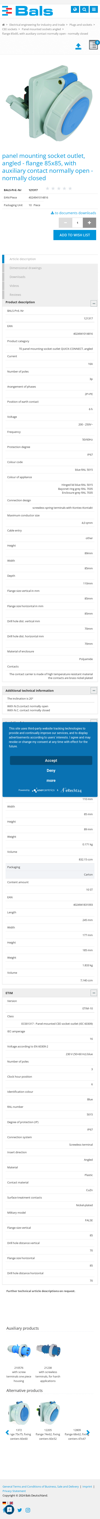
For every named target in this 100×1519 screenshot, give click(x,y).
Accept (51, 760)
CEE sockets (9, 29)
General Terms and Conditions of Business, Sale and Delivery (41, 1486)
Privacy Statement (14, 1491)
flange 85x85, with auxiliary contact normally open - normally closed (45, 33)
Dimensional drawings (26, 268)
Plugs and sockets (80, 25)
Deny (51, 770)
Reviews (15, 295)
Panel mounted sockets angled (41, 29)
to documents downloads (73, 213)
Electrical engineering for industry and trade (37, 25)
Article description (23, 259)
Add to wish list (75, 235)
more (51, 780)
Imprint (87, 1486)
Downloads (17, 277)
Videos (14, 286)
